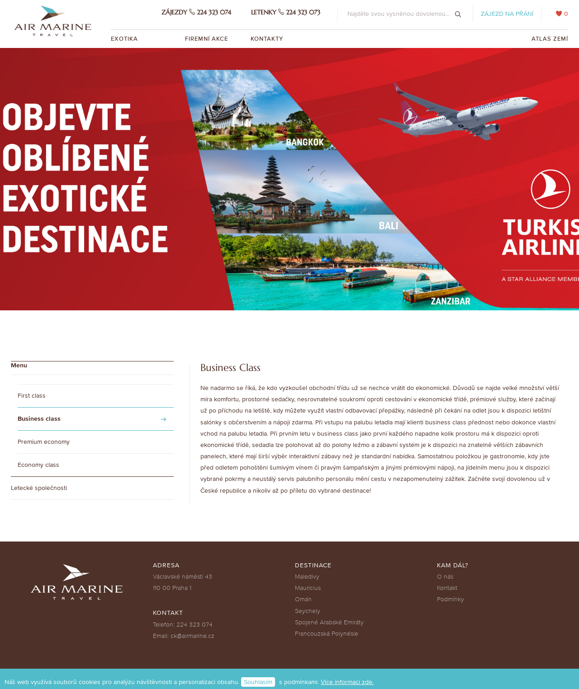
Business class (39, 419)
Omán (303, 599)
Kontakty (267, 39)
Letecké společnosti (39, 488)
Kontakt (447, 588)
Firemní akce (206, 39)
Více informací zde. (347, 682)
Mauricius (308, 588)
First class (32, 395)
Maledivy (307, 576)
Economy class (38, 465)
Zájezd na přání (507, 14)
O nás (445, 576)
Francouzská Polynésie (326, 633)
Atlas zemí (550, 39)
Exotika (125, 39)
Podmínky (450, 599)
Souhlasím (258, 682)
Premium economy (44, 442)
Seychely (307, 611)
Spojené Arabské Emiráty (329, 622)
